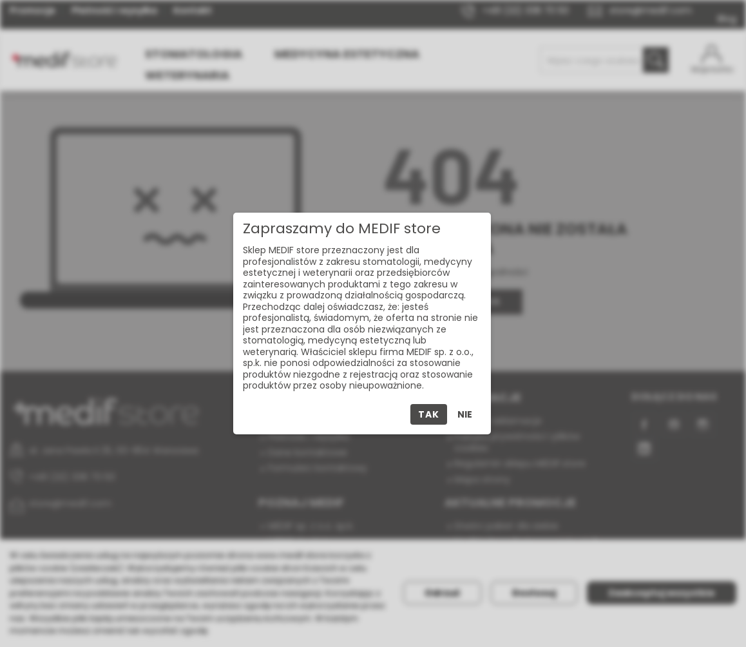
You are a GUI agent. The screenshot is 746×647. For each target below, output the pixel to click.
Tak (428, 414)
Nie (464, 414)
